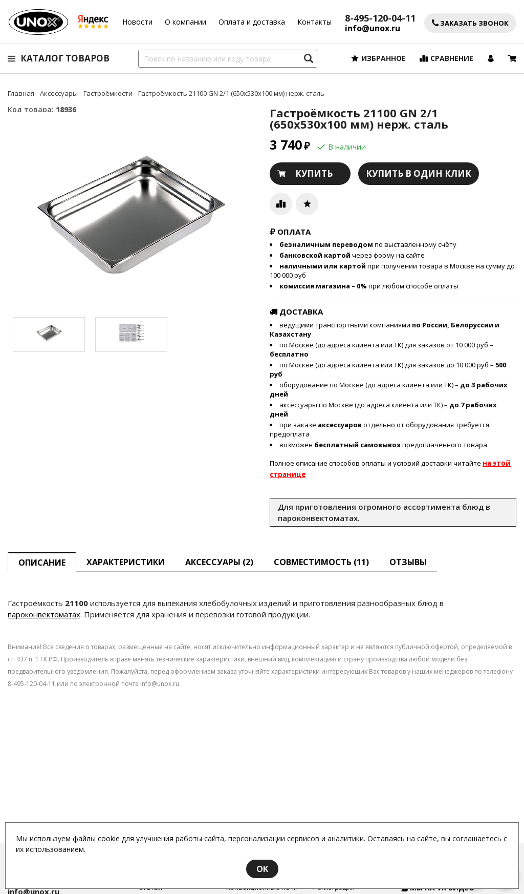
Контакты (314, 22)
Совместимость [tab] (321, 562)
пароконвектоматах (44, 614)
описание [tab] (42, 562)
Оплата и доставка (252, 22)
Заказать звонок (470, 23)
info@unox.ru (372, 28)
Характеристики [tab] (125, 562)
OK (262, 869)
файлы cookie (96, 838)
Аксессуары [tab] (219, 562)
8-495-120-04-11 (380, 18)
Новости (137, 22)
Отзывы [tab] (408, 562)
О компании (185, 22)
